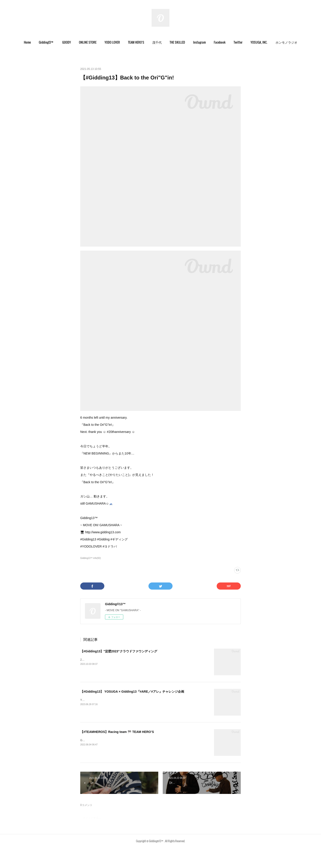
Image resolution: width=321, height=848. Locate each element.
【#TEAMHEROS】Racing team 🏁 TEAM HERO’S (117, 732)
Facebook (220, 42)
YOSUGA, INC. (259, 42)
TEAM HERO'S (136, 42)
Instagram (199, 42)
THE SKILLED (177, 42)
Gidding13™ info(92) (90, 558)
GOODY (66, 42)
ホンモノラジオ (286, 42)
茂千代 (157, 42)
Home (27, 42)
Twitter (238, 42)
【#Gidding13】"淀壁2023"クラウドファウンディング (118, 651)
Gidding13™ (46, 42)
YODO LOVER (112, 42)
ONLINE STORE (88, 42)
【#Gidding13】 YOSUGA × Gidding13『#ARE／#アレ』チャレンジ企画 (132, 691)
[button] (27, 42)
